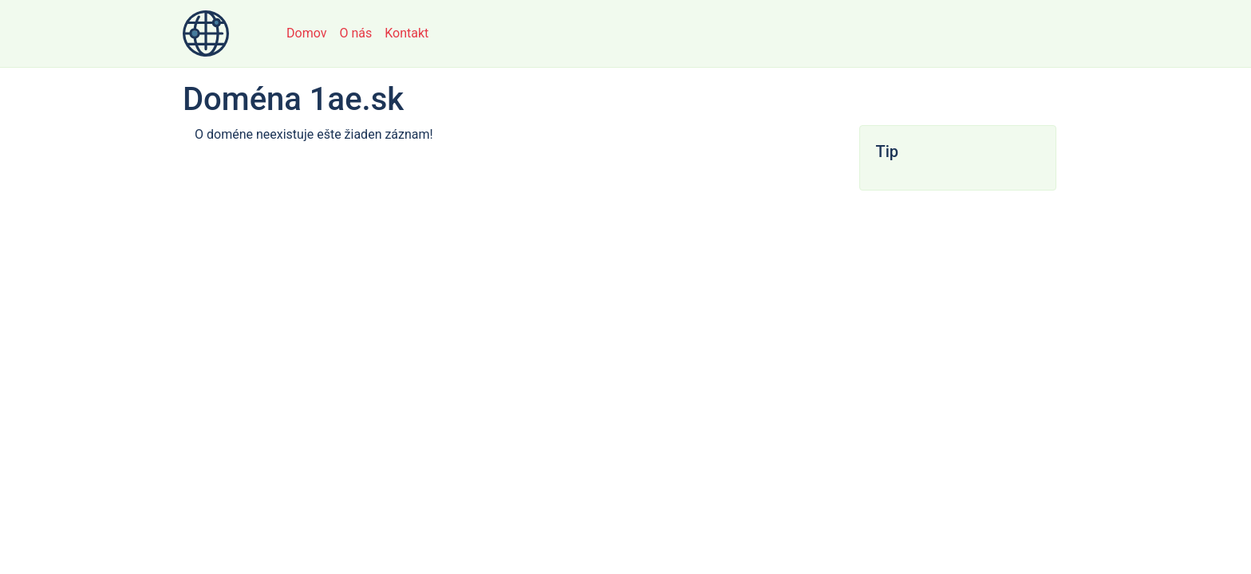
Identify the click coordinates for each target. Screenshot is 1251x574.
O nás (355, 33)
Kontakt (406, 33)
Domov (306, 33)
